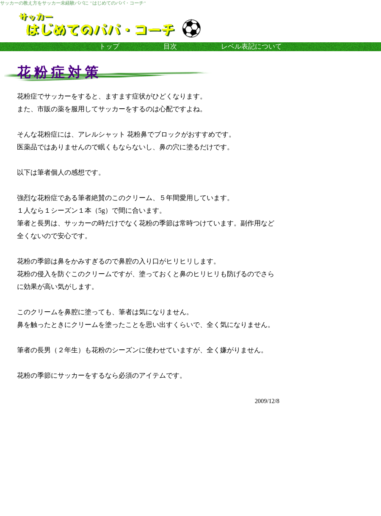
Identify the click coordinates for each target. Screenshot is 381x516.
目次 (170, 46)
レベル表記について (251, 46)
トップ (109, 46)
